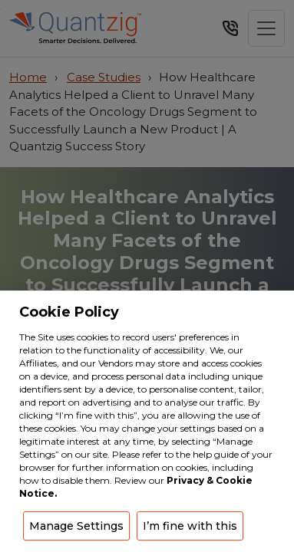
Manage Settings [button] (76, 526)
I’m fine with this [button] (190, 526)
